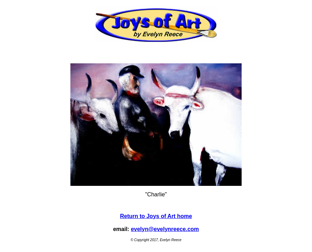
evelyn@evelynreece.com (165, 229)
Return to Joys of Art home (156, 216)
